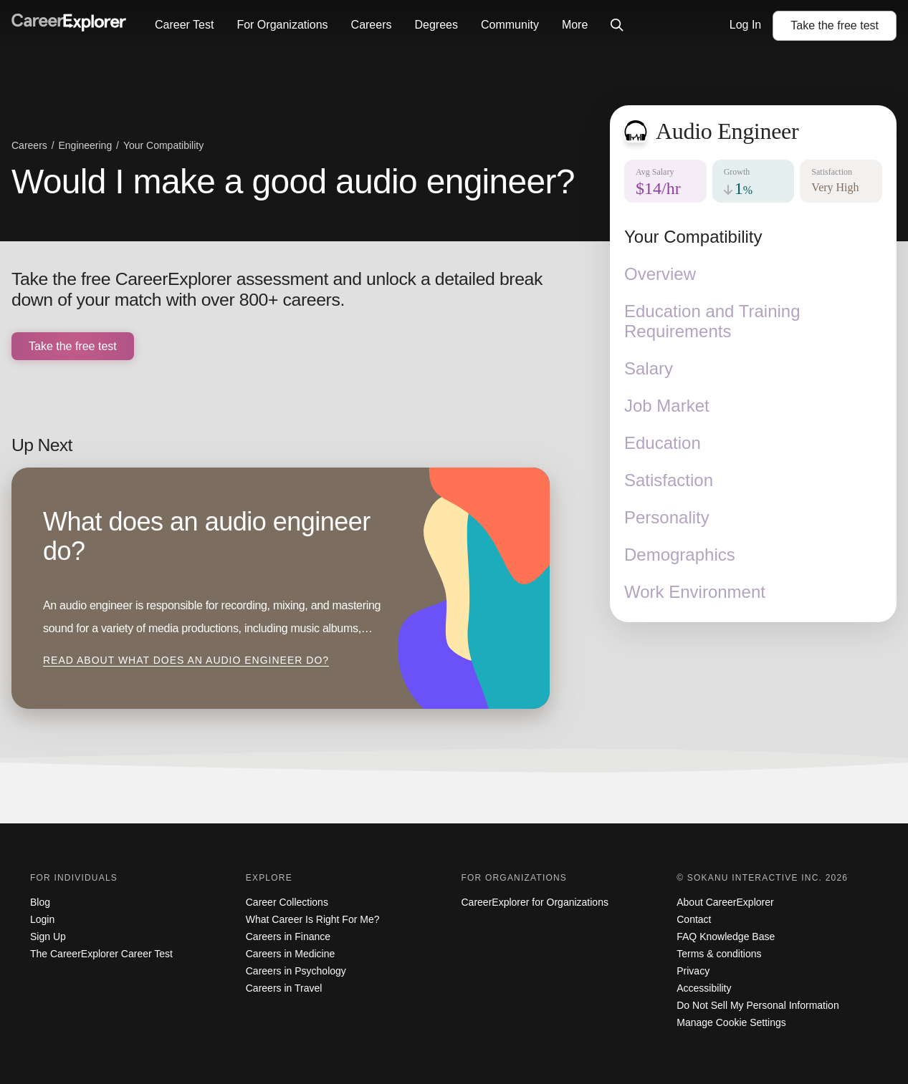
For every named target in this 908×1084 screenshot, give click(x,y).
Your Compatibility (693, 236)
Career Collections (287, 902)
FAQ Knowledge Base (726, 936)
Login (42, 919)
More (575, 25)
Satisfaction (668, 480)
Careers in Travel (284, 988)
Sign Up (48, 936)
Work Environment (694, 591)
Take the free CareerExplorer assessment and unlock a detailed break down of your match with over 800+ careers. (277, 289)
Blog (40, 902)
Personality (666, 517)
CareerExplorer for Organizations (535, 902)
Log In (745, 25)
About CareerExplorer (725, 902)
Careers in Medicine (290, 953)
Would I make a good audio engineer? (293, 181)
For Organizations (282, 25)
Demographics (679, 554)
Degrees (435, 25)
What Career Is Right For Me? (313, 919)
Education (662, 443)
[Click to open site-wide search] (617, 26)
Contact (694, 919)
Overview (660, 274)
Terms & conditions (719, 953)
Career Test (184, 25)
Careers (371, 25)
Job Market (666, 405)
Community (510, 25)
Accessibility (704, 988)
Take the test (834, 25)
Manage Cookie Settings (731, 1022)
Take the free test (73, 346)
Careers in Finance (288, 936)
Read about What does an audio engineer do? (186, 660)
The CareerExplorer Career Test (101, 953)
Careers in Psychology (296, 971)
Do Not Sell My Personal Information (757, 1005)
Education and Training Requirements (712, 321)
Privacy (693, 971)
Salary (648, 368)
